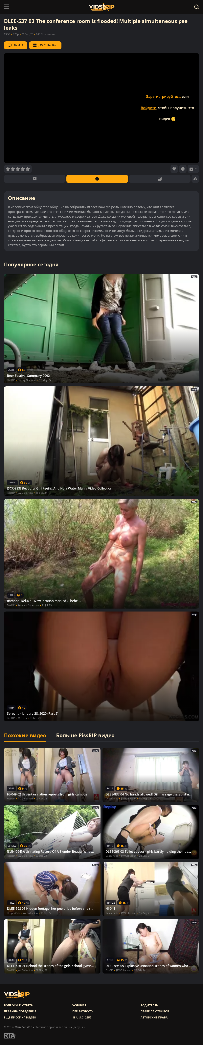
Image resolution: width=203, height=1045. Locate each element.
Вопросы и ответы (19, 1005)
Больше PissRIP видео (85, 735)
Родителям (150, 1005)
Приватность (82, 1011)
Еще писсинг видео (20, 1017)
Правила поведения (20, 1011)
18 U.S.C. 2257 (81, 1017)
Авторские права (154, 1017)
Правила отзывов (155, 1011)
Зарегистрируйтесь (163, 96)
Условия (79, 1005)
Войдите (148, 107)
